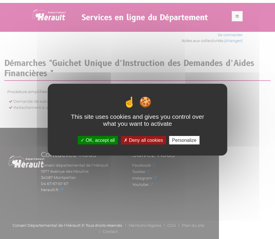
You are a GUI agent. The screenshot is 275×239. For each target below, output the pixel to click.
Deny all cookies (143, 139)
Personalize (184, 139)
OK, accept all (98, 139)
